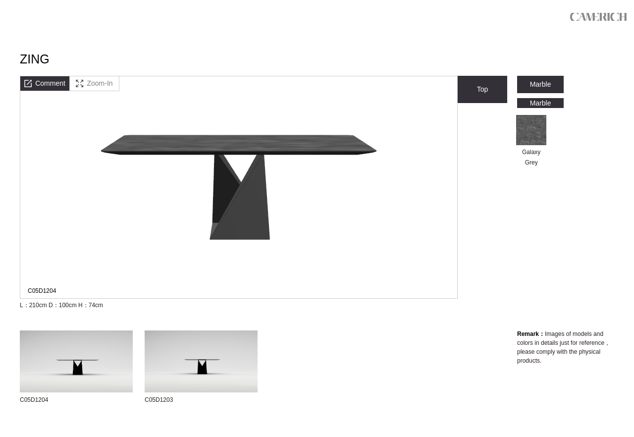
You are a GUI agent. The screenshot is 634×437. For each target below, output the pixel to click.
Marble (540, 84)
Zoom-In (94, 83)
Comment (44, 83)
